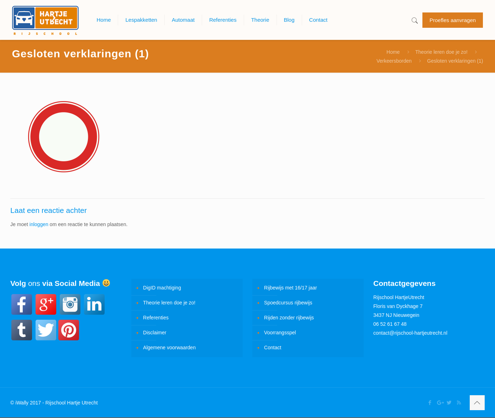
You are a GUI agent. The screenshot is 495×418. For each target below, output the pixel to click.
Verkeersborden (394, 61)
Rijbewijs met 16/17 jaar (290, 288)
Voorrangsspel (280, 332)
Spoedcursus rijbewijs (288, 302)
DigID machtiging (162, 288)
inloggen (39, 224)
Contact (272, 347)
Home (393, 52)
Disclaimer (154, 332)
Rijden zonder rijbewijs (289, 317)
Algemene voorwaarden (169, 347)
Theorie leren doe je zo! (441, 52)
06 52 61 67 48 (389, 324)
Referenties (156, 317)
